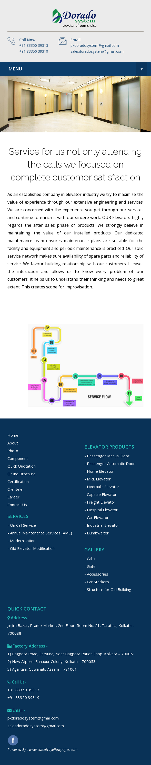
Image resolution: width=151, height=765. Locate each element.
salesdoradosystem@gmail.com (97, 51)
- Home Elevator (99, 471)
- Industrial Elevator (101, 525)
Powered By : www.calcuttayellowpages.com (42, 749)
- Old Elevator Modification (31, 548)
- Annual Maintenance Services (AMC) (39, 532)
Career (13, 496)
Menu (77, 69)
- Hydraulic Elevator (101, 486)
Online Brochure (21, 473)
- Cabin (90, 558)
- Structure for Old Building (107, 589)
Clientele (15, 489)
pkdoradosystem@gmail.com (95, 45)
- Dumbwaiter (96, 532)
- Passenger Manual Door (106, 455)
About (12, 442)
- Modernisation (21, 540)
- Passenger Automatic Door (109, 463)
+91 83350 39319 (33, 51)
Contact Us (17, 504)
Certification (18, 481)
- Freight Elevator (99, 502)
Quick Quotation (21, 466)
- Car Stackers (96, 581)
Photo (12, 450)
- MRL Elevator (97, 478)
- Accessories (96, 574)
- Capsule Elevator (100, 494)
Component (17, 458)
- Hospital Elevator (101, 509)
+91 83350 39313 (33, 45)
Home (12, 435)
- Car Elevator (96, 517)
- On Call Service (21, 525)
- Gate (90, 566)
